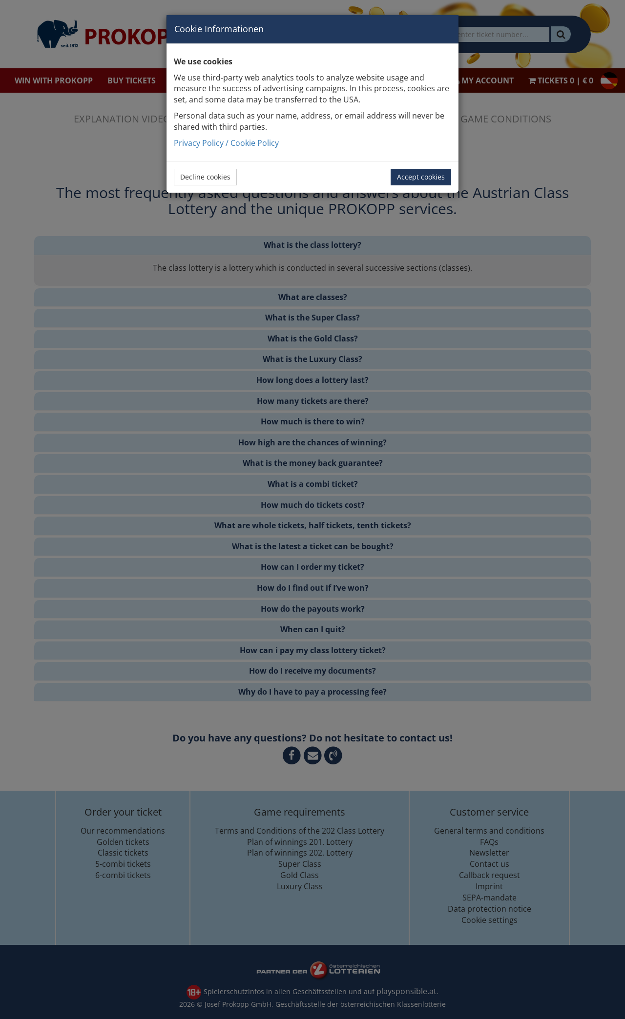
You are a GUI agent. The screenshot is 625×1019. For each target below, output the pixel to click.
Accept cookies (421, 176)
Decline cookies (205, 176)
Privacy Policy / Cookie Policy (226, 143)
